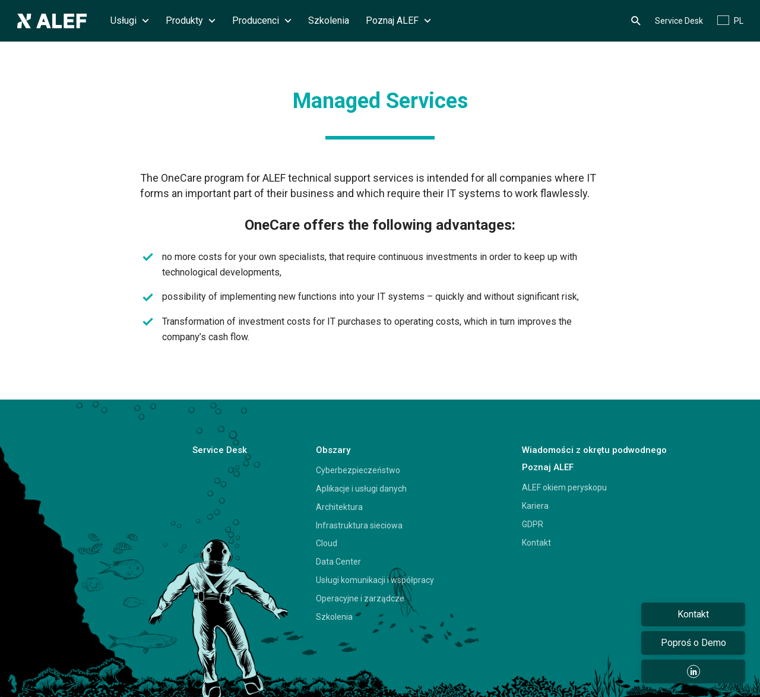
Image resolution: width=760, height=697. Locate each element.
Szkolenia (328, 20)
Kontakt (536, 542)
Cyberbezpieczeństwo (358, 470)
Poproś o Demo (693, 642)
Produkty (191, 20)
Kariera (535, 506)
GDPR (532, 524)
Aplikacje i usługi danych (361, 488)
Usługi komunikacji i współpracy (375, 580)
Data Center (338, 561)
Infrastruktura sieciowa (359, 525)
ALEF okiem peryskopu (564, 487)
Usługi (129, 20)
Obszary (333, 450)
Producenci (262, 20)
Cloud (326, 543)
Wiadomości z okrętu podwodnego (594, 450)
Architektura (339, 507)
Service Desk (679, 21)
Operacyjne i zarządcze (360, 598)
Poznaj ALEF (398, 20)
